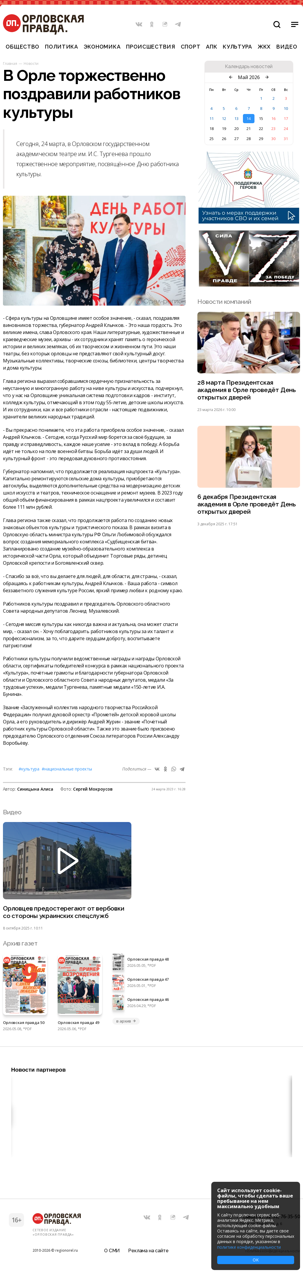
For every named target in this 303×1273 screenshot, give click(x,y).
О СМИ (112, 1250)
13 (236, 118)
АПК (211, 47)
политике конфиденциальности (249, 1247)
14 (248, 118)
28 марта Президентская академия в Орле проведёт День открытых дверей (246, 390)
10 (286, 108)
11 (211, 118)
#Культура (29, 769)
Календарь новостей (249, 66)
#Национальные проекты (67, 769)
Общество (22, 47)
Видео (286, 47)
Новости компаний (224, 301)
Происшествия (150, 47)
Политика (61, 47)
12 (224, 118)
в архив (126, 1021)
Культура (237, 47)
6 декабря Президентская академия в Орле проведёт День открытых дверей (246, 504)
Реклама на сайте (148, 1250)
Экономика (102, 47)
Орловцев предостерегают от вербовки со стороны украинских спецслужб (63, 912)
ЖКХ (264, 47)
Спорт (191, 47)
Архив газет (20, 943)
